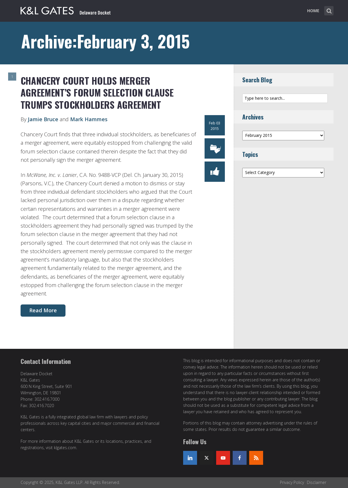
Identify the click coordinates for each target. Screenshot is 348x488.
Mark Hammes (89, 119)
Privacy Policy (292, 482)
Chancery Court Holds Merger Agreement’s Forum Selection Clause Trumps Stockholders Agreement (97, 92)
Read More (43, 310)
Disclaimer (316, 482)
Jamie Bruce (43, 119)
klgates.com (65, 447)
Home (313, 10)
